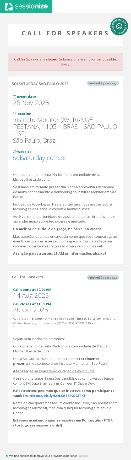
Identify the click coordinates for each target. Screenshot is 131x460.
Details (83, 455)
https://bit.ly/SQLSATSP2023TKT (58, 395)
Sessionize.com (26, 6)
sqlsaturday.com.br (40, 157)
